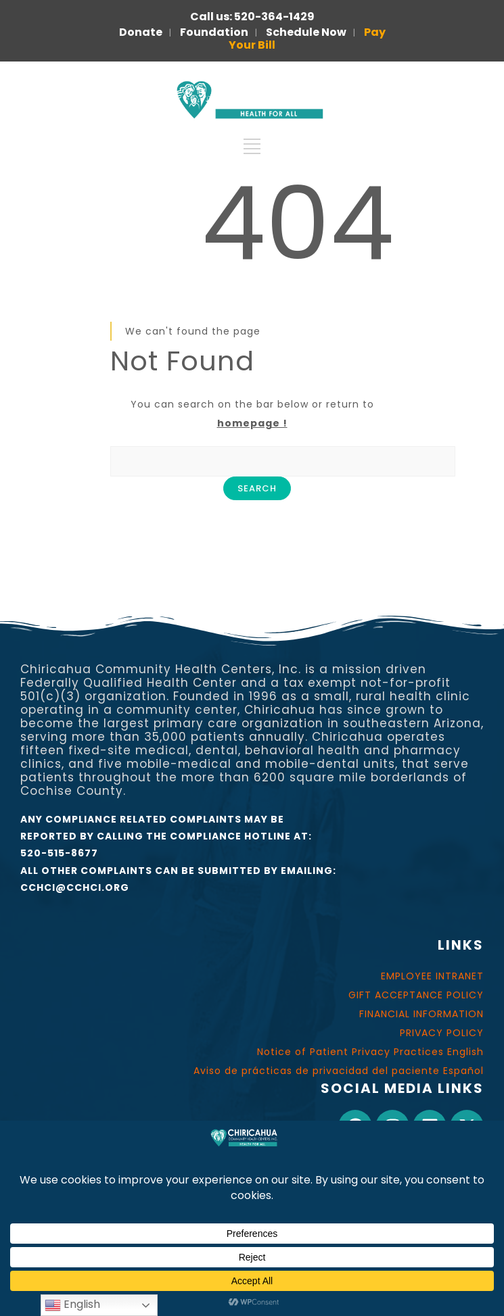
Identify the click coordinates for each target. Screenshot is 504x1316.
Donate (140, 32)
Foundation (214, 32)
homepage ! (252, 423)
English (72, 1304)
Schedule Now (306, 32)
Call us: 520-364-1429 (252, 16)
